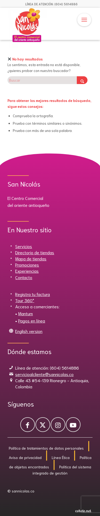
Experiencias (27, 271)
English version (28, 331)
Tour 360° (24, 300)
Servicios (23, 246)
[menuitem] (51, 4)
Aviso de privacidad (25, 457)
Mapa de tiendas (30, 258)
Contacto (23, 277)
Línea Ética (61, 457)
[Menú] (84, 19)
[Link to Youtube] (73, 424)
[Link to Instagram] (58, 424)
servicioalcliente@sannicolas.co (44, 374)
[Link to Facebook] (27, 424)
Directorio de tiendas (34, 252)
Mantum (25, 313)
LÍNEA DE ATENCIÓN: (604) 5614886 (51, 4)
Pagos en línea (31, 320)
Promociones (27, 264)
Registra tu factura (32, 294)
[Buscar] (47, 80)
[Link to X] (42, 424)
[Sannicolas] (41, 28)
